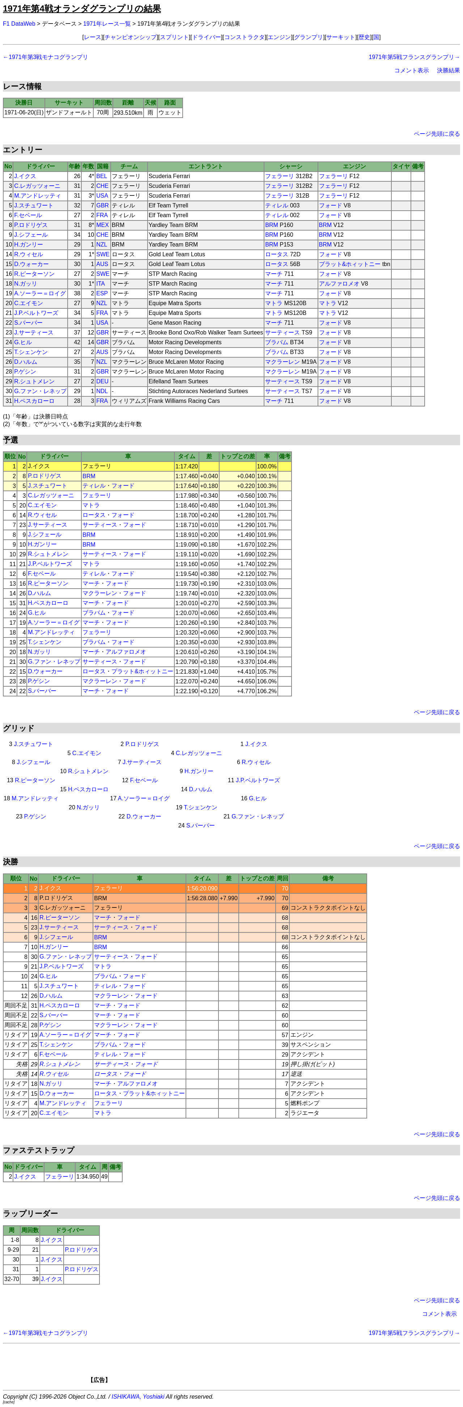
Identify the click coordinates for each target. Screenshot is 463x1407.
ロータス (276, 254)
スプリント (174, 37)
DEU (102, 381)
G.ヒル (23, 342)
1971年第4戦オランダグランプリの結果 (82, 8)
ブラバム (276, 342)
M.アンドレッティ (37, 196)
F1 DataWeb (19, 24)
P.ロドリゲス (31, 225)
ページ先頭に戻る (437, 134)
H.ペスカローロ (34, 401)
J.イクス (25, 176)
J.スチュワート (33, 205)
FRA (102, 215)
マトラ (274, 303)
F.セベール (28, 215)
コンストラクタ (244, 37)
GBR (102, 205)
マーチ (274, 274)
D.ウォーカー (31, 264)
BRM (271, 225)
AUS (102, 264)
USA (102, 196)
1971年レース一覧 (107, 24)
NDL (102, 391)
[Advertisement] (243, 1365)
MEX (102, 225)
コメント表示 (411, 70)
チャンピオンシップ (131, 37)
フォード (330, 205)
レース (92, 37)
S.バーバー (28, 323)
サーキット (340, 37)
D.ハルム (25, 362)
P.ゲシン (25, 371)
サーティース (282, 332)
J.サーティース (33, 332)
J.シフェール (30, 235)
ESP (102, 293)
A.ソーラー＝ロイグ (40, 293)
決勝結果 (448, 70)
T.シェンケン (30, 352)
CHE (102, 186)
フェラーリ (279, 176)
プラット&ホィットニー (350, 264)
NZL (101, 244)
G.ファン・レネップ (40, 391)
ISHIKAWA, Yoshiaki (138, 1397)
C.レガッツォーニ (37, 186)
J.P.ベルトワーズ (36, 313)
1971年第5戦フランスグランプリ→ (414, 57)
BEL (101, 176)
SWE (102, 254)
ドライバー (206, 37)
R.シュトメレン (34, 381)
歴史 (364, 37)
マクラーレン (282, 362)
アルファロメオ (339, 284)
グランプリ (308, 37)
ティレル (276, 205)
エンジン (279, 37)
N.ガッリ (25, 284)
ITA (100, 284)
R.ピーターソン (34, 274)
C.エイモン (28, 303)
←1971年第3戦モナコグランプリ (46, 57)
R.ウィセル (28, 254)
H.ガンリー (28, 244)
